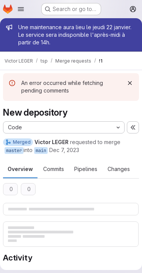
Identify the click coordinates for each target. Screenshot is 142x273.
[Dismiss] (129, 83)
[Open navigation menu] (21, 9)
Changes (119, 169)
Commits (53, 169)
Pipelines (85, 169)
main (41, 150)
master (14, 150)
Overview (20, 169)
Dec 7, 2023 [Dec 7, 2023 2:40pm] (64, 150)
